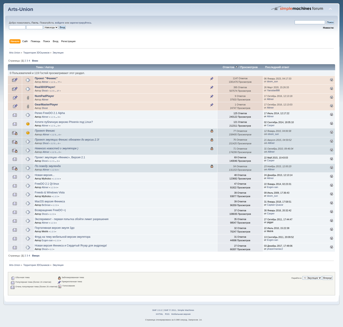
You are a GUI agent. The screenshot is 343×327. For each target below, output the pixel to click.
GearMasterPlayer (46, 104)
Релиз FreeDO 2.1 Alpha (50, 113)
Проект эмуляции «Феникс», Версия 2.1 (60, 157)
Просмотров (249, 67)
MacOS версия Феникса (50, 201)
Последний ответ (277, 67)
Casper (271, 125)
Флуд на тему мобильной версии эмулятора (62, 236)
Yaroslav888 (273, 90)
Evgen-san (272, 187)
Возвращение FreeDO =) (50, 210)
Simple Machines (185, 310)
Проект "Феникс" (46, 78)
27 (58, 91)
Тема (39, 67)
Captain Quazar (275, 204)
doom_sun (272, 81)
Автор (49, 67)
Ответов (230, 67)
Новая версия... (44, 175)
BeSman (46, 205)
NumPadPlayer (44, 96)
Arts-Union (20, 9)
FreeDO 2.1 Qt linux (47, 183)
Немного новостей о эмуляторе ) (56, 148)
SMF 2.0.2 (157, 310)
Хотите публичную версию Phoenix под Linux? (64, 122)
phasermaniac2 (275, 249)
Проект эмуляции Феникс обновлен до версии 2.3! (67, 139)
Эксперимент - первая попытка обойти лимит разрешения (71, 219)
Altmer (45, 82)
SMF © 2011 (170, 310)
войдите (59, 22)
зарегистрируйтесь (80, 22)
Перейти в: (296, 278)
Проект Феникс (45, 130)
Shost (45, 90)
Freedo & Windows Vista (50, 192)
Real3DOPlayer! (45, 87)
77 (59, 82)
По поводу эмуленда (48, 166)
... (57, 82)
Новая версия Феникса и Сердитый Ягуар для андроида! (71, 245)
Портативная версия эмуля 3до (55, 227)
